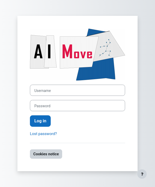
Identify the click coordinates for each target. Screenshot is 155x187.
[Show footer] (142, 174)
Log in (40, 120)
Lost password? (43, 133)
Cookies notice (46, 154)
